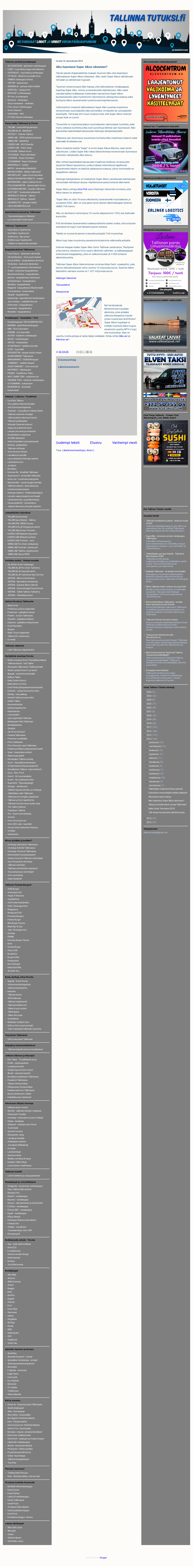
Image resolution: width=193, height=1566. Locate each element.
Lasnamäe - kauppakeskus (20, 308)
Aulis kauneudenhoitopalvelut (21, 1363)
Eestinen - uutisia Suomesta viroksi (23, 691)
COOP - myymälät (16, 349)
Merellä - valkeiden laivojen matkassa (24, 1111)
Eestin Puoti (13, 1503)
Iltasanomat (62, 291)
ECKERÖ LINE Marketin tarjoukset (22, 534)
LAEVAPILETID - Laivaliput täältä (22, 202)
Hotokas (11, 933)
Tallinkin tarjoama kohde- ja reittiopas (24, 790)
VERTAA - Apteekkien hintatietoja (23, 581)
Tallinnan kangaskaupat (18, 1459)
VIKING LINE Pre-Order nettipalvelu (23, 544)
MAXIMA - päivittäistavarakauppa (23, 325)
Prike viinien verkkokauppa (20, 107)
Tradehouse (13, 1391)
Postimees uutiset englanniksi (21, 609)
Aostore (11, 1278)
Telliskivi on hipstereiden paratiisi (22, 243)
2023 (149, 704)
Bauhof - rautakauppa (18, 1196)
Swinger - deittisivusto (18, 786)
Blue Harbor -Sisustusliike (19, 1415)
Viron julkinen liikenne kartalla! (21, 404)
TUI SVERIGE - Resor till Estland (21, 155)
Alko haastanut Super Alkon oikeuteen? (166, 801)
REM (10, 1329)
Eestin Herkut (14, 1493)
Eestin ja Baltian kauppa (18, 1510)
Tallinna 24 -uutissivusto (18, 636)
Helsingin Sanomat (66, 278)
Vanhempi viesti (124, 443)
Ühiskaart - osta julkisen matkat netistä (25, 411)
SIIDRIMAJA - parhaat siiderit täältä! (24, 86)
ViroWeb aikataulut (16, 438)
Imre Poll (82, 189)
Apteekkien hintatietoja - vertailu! (22, 1360)
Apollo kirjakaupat (16, 1408)
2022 (149, 707)
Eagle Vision (13, 1374)
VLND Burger (13, 889)
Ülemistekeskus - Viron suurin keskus (24, 257)
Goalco (11, 1534)
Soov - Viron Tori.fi (16, 773)
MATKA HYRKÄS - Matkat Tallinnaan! (24, 172)
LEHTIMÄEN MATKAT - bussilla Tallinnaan (26, 189)
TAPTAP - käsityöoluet (18, 83)
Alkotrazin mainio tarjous (160, 797)
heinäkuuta (154, 762)
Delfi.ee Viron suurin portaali (20, 1025)
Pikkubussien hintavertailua (20, 1087)
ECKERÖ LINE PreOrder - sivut (21, 540)
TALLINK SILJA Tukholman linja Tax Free (26, 575)
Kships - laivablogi (16, 1121)
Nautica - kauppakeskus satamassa (24, 277)
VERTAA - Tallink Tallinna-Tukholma (24, 592)
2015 (149, 735)
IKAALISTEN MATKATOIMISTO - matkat (25, 178)
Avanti (10, 1285)
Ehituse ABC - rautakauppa (20, 1210)
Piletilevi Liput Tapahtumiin (20, 240)
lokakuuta (153, 750)
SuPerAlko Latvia (15, 1541)
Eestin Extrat (13, 1490)
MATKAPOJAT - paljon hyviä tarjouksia (25, 175)
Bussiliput (12, 469)
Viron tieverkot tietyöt (17, 452)
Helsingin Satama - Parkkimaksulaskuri (25, 493)
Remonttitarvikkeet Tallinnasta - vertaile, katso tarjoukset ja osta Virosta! (164, 603)
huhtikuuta (154, 774)
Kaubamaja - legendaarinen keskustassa (26, 298)
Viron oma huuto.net (17, 820)
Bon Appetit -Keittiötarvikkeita (21, 1418)
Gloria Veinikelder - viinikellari (21, 103)
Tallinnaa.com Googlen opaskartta (23, 797)
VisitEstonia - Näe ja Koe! (19, 237)
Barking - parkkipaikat (17, 445)
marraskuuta (155, 746)
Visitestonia (13, 834)
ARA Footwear (14, 1282)
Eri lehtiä (11, 639)
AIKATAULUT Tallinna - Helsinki (21, 199)
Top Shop (12, 1463)
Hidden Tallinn (14, 701)
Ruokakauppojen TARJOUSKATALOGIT (25, 322)
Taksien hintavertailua (18, 1083)
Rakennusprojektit (16, 756)
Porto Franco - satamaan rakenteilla (24, 253)
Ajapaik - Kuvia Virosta (18, 981)
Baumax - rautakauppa (18, 1200)
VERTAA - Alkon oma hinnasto (21, 578)
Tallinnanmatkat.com (17, 1005)
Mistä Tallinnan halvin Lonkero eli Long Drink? (166, 586)
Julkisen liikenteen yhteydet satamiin (24, 506)
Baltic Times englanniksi (18, 633)
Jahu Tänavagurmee (17, 930)
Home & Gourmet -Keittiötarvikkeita (24, 1425)
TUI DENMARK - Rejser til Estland (22, 161)
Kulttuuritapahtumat (17, 708)
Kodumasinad (14, 1258)
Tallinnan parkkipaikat (17, 421)
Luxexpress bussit (16, 1066)
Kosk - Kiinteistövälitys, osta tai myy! (24, 1476)
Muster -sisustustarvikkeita (20, 1445)
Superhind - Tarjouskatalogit (20, 783)
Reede (10, 1326)
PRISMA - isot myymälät (19, 332)
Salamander (13, 1333)
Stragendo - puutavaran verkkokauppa (25, 1186)
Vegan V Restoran (16, 896)
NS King (11, 1322)
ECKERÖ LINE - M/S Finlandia (20, 144)
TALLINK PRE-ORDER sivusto (20, 523)
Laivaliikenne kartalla (17, 455)
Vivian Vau (12, 1343)
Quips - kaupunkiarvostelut (20, 752)
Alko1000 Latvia (15, 1527)
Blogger (103, 1558)
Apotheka (12, 1353)
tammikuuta (155, 785)
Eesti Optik (12, 1377)
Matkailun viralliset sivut (18, 1022)
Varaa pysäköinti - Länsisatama (22, 503)
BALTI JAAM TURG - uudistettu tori (23, 376)
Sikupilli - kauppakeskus (18, 295)
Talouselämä (63, 284)
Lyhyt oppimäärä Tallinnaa (19, 718)
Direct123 (12, 1247)
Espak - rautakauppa (17, 1213)
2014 (149, 739)
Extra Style (12, 1309)
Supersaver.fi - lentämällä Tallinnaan (24, 476)
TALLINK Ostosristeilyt (17, 517)
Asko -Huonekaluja (16, 1411)
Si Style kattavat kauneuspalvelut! (23, 766)
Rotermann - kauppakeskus (20, 305)
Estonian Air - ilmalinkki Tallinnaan (23, 472)
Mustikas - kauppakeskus (19, 284)
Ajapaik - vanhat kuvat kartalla (21, 674)
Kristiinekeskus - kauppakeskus (22, 281)
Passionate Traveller (17, 1114)
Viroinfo (11, 817)
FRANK (11, 937)
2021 (149, 711)
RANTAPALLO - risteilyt (18, 165)
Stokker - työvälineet (17, 1227)
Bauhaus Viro (14, 1193)
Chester (11, 1302)
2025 (149, 696)
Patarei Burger (14, 919)
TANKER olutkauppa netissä (20, 79)
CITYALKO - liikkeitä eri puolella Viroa (24, 76)
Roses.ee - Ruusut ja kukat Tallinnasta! (25, 1404)
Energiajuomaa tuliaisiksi (157, 670)
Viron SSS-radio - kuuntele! (20, 824)
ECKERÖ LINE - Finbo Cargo (20, 148)
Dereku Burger (14, 947)
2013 (149, 818)
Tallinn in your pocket (17, 1008)
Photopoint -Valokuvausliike (20, 1449)
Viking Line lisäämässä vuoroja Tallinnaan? (168, 804)
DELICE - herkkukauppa (18, 339)
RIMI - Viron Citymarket (18, 329)
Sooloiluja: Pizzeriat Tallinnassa (22, 851)
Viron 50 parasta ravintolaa (20, 862)
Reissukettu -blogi (16, 1135)
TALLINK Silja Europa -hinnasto (21, 530)
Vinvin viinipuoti (15, 110)
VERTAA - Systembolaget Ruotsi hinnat (25, 588)
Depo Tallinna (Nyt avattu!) (19, 1189)
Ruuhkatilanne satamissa (19, 435)
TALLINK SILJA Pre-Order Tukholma (24, 568)
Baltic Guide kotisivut (17, 680)
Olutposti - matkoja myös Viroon (22, 1124)
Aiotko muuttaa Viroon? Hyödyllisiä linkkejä (27, 660)
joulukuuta (154, 742)
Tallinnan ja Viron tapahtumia (21, 800)
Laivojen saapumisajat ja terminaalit (24, 496)
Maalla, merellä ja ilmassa (19, 1158)
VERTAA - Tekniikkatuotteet (20, 595)
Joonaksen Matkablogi (18, 1145)
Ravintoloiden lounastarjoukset (22, 855)
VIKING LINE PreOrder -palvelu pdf (23, 547)
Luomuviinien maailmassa (19, 1165)
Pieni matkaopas (15, 742)
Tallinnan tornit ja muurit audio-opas (24, 803)
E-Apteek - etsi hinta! (17, 1370)
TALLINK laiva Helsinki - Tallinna (22, 520)
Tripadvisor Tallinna (16, 810)
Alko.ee (123, 336)
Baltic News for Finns (17, 684)
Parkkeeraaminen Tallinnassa (21, 1090)
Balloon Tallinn (14, 677)
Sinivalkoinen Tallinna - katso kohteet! (24, 769)
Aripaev (11, 629)
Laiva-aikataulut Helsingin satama (23, 458)
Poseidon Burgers (16, 916)
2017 (149, 727)
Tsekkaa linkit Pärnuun (18, 1473)
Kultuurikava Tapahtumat (19, 230)
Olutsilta (11, 728)
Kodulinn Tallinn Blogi (17, 1162)
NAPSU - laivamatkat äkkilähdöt (22, 168)
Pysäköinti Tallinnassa (18, 1080)
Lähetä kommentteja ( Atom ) (78, 450)
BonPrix (11, 1295)
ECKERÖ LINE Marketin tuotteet (22, 537)
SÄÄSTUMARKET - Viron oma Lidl (23, 366)
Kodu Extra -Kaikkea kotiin (19, 1435)
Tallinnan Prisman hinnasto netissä (162, 620)
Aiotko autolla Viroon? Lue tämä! (22, 670)
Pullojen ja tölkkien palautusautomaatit (25, 749)
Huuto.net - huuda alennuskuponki (23, 479)
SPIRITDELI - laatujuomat (19, 90)
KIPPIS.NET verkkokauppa (19, 93)
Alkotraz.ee (62, 339)
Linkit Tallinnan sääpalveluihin (21, 650)
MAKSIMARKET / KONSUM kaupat (23, 359)
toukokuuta (154, 770)
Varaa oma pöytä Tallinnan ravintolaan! (25, 858)
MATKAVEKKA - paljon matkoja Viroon (25, 182)
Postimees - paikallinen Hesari (21, 612)
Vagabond (12, 1339)
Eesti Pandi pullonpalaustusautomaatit (25, 687)
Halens (11, 1316)
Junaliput (12, 465)
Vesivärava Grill (14, 892)
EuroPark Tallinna (15, 400)
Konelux (11, 1261)
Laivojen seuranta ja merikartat (22, 431)
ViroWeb (11, 831)
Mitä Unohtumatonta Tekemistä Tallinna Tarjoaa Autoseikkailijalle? (164, 653)
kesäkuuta (154, 766)
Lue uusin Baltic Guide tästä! (20, 219)
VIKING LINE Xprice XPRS (19, 554)
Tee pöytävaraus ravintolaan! (21, 872)
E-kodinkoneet (14, 1251)
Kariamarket (13, 390)
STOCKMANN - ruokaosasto (20, 383)
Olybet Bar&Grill (15, 879)
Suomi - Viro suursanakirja (19, 776)
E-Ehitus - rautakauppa (18, 1206)
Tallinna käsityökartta (17, 988)
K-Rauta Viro (13, 1223)
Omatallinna (13, 1019)
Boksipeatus (13, 961)
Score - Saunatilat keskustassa (22, 762)
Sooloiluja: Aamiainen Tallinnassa (23, 844)
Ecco (10, 1305)
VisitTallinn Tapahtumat (18, 233)
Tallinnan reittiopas (16, 448)
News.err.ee (13, 605)
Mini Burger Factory (16, 923)
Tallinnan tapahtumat (17, 1001)
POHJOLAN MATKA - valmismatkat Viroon (27, 185)
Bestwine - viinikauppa (18, 100)
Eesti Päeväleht (15, 626)
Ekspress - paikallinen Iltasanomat (23, 622)
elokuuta (153, 758)
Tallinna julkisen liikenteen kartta (22, 418)
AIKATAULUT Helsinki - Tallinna (21, 195)
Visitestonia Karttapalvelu (19, 984)
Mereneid (12, 1384)
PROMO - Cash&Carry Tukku (20, 373)
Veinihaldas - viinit (16, 114)
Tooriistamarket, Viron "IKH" (20, 1230)
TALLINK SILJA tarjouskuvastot (21, 571)
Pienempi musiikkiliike (17, 738)
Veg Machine (13, 899)
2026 (149, 692)
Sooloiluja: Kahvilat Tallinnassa (21, 848)
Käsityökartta (14, 711)
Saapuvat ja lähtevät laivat (20, 428)
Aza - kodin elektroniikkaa (19, 1244)
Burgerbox (12, 954)
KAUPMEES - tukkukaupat (19, 370)
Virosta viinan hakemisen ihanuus (23, 827)
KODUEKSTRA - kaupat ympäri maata (24, 353)
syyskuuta (154, 754)
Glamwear (12, 1312)
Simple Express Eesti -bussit (20, 1070)
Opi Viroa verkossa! (16, 732)
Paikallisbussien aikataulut (19, 1097)
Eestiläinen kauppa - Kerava (20, 1517)
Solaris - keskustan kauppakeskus (23, 271)
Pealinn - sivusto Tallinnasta (20, 615)
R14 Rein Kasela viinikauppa (20, 117)
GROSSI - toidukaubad (18, 342)
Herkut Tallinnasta (16, 1500)
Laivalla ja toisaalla (16, 1138)
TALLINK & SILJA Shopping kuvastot (24, 527)
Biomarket (12, 1367)
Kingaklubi (12, 1319)
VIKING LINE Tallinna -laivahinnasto (23, 551)
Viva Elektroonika (15, 1264)
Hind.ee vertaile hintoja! (18, 1254)
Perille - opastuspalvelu (18, 1063)
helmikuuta (154, 781)
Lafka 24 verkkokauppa (18, 1497)
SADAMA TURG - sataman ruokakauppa (26, 380)
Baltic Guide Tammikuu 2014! (162, 808)
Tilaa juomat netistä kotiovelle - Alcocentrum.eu (160, 636)
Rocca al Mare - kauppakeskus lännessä (26, 260)
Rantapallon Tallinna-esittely (20, 759)
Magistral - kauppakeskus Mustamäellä (25, 288)
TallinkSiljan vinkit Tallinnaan (20, 793)
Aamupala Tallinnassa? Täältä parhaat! (25, 667)
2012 (149, 822)
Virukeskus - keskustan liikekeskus (23, 264)
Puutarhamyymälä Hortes (19, 1452)
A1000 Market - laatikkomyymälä (23, 346)
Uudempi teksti (67, 443)
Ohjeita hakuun (14, 1538)
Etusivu (96, 443)
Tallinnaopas (13, 1012)
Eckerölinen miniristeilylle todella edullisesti (168, 793)
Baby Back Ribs (14, 967)
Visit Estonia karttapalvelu (19, 407)
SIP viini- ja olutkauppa (18, 96)
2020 (149, 715)
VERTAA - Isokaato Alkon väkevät (23, 585)
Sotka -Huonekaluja (16, 1456)
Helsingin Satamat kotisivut (20, 424)
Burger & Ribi (13, 957)
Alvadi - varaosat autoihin (19, 1073)
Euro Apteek (13, 1381)
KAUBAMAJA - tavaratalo (19, 387)
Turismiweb (13, 1128)
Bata (10, 1292)
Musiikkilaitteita (15, 725)
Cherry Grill (12, 950)
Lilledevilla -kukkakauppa (19, 1442)
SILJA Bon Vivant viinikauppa (21, 564)
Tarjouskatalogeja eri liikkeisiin (21, 216)
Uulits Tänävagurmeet (18, 906)
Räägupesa (13, 909)
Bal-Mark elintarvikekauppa (20, 1486)
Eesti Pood (12, 1514)
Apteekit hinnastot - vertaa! (20, 1357)
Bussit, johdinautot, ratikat (19, 1094)
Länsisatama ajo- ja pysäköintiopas (23, 500)
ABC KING (12, 1275)
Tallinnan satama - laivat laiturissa (23, 486)
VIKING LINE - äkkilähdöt (18, 141)
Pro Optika (12, 1387)
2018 (149, 723)
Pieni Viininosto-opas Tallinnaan (22, 745)
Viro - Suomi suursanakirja (19, 814)
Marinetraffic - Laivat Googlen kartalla (24, 482)
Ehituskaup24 (14, 1234)
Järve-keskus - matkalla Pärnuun (22, 301)
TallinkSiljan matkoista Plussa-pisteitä (166, 789)
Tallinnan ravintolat (16, 865)
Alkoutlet (12, 1531)
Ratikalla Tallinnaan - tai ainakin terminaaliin (166, 571)
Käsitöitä (11, 991)
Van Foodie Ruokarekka (18, 902)
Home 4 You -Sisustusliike (19, 1428)
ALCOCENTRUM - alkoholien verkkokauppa (27, 66)
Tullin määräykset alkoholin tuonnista (24, 1029)
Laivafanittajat (14, 1152)
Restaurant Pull (15, 913)
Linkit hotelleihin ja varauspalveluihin (24, 1176)
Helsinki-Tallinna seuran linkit (21, 697)
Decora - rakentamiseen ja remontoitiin (25, 1203)
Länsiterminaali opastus (18, 489)
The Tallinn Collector (17, 807)
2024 (149, 700)
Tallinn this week (15, 1015)
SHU (9, 1336)
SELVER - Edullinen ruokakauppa (22, 335)
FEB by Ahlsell (14, 1217)
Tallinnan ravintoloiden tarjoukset (23, 868)
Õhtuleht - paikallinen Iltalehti (21, 619)
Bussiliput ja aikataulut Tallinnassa (23, 1077)
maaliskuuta (155, 778)
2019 (149, 719)
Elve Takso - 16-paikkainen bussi (22, 1059)
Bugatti (11, 1299)
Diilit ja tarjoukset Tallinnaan (20, 1039)
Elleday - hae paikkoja (17, 694)
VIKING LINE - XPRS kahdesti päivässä (24, 138)
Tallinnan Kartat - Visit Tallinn (21, 663)
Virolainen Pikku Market (18, 1507)
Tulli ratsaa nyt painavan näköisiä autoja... (167, 812)
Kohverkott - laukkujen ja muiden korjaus (26, 1439)
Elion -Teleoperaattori (17, 1421)
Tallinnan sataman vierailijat (20, 414)
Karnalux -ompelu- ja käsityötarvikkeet (25, 1432)
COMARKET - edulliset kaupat (21, 363)
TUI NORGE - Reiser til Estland (21, 158)
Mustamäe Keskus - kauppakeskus (23, 274)
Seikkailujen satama (17, 1141)
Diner (10, 943)
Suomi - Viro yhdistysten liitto (21, 780)
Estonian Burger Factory (18, 940)
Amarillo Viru (13, 971)
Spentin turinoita (15, 1131)
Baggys (11, 1288)
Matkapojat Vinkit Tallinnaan (20, 721)
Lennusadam (14, 715)
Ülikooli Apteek (14, 1394)
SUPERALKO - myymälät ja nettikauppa (25, 73)
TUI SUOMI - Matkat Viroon (20, 151)
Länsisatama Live (15, 462)
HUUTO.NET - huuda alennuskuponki (24, 192)
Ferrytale (12, 1148)
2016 (149, 731)
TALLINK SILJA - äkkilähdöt (20, 131)
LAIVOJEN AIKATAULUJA (19, 206)
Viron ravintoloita (15, 875)
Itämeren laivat (14, 1155)
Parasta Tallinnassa (16, 735)
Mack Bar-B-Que (15, 926)
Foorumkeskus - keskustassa (21, 291)
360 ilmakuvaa (14, 998)
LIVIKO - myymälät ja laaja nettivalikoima (26, 69)
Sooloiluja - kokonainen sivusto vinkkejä (25, 1118)
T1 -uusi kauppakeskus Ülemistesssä (24, 267)
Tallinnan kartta (15, 995)
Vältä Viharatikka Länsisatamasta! (23, 441)
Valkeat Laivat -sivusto (18, 1107)
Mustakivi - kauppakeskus (19, 312)
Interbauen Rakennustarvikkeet (22, 1220)
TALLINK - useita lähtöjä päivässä (22, 127)
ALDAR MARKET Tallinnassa (20, 356)
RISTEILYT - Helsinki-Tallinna (20, 134)
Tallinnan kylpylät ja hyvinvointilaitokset (25, 1049)
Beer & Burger (14, 964)
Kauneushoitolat (15, 704)
